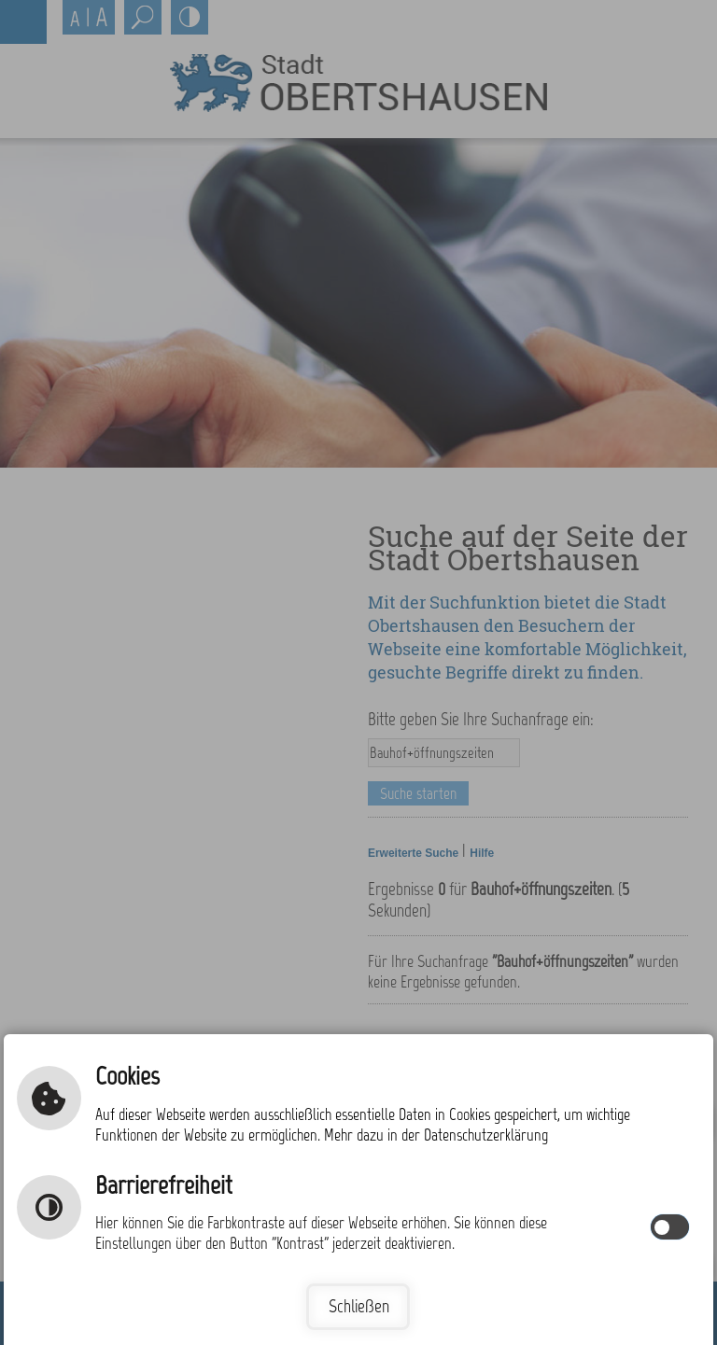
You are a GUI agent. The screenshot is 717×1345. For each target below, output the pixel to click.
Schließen (359, 1306)
